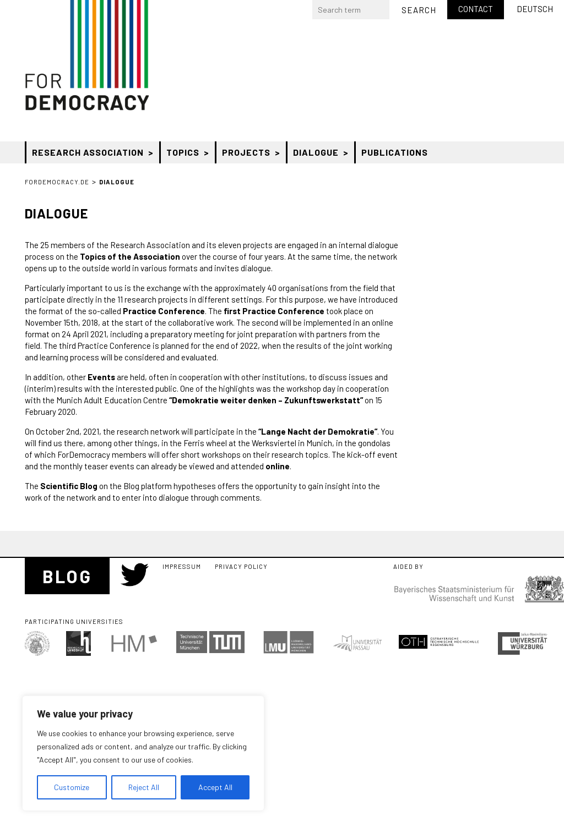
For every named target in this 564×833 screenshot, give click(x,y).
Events (101, 377)
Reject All (143, 787)
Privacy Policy (241, 566)
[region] (143, 753)
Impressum (181, 566)
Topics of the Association (130, 256)
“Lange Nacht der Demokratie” (317, 431)
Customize (71, 787)
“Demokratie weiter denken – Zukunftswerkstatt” (266, 400)
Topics (182, 152)
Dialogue (316, 152)
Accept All (215, 787)
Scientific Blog (68, 486)
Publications (394, 152)
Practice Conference (164, 311)
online (277, 466)
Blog (67, 576)
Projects (246, 152)
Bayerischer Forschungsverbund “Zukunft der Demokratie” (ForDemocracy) (87, 55)
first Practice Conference (274, 311)
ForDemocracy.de (57, 181)
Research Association (88, 152)
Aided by (408, 566)
